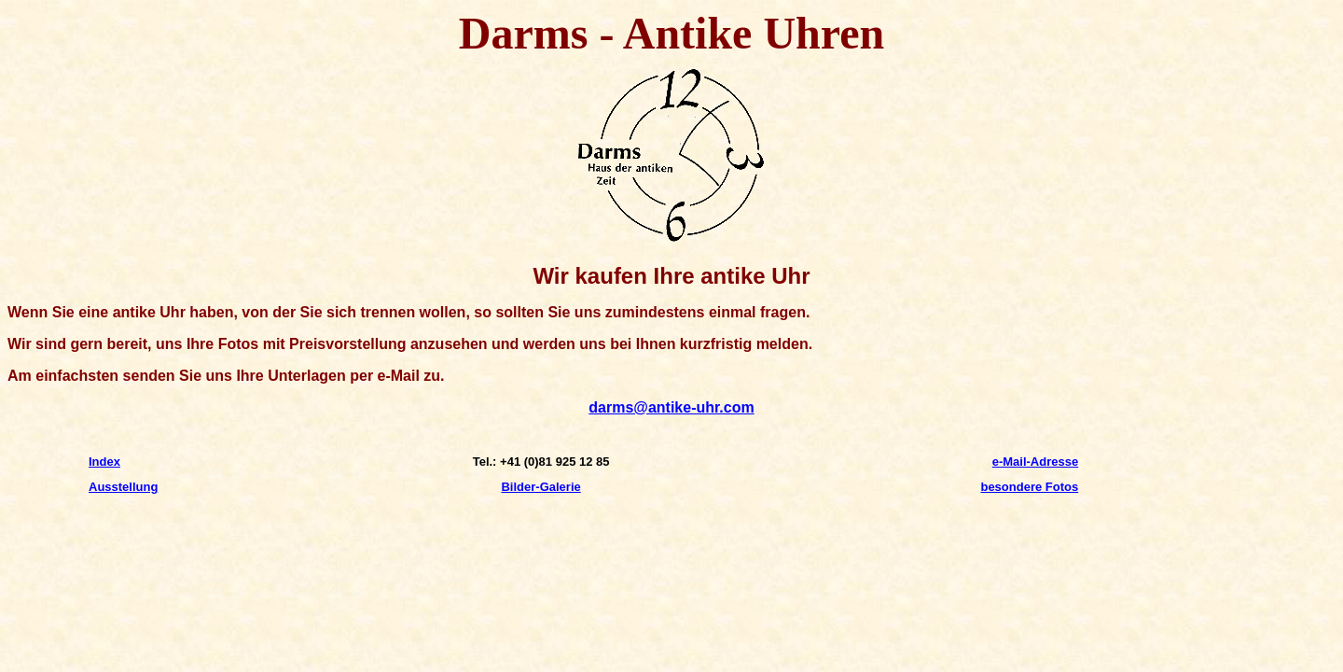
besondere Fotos (1029, 487)
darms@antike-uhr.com (671, 407)
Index (104, 462)
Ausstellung (123, 487)
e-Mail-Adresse (1035, 462)
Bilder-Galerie (540, 487)
